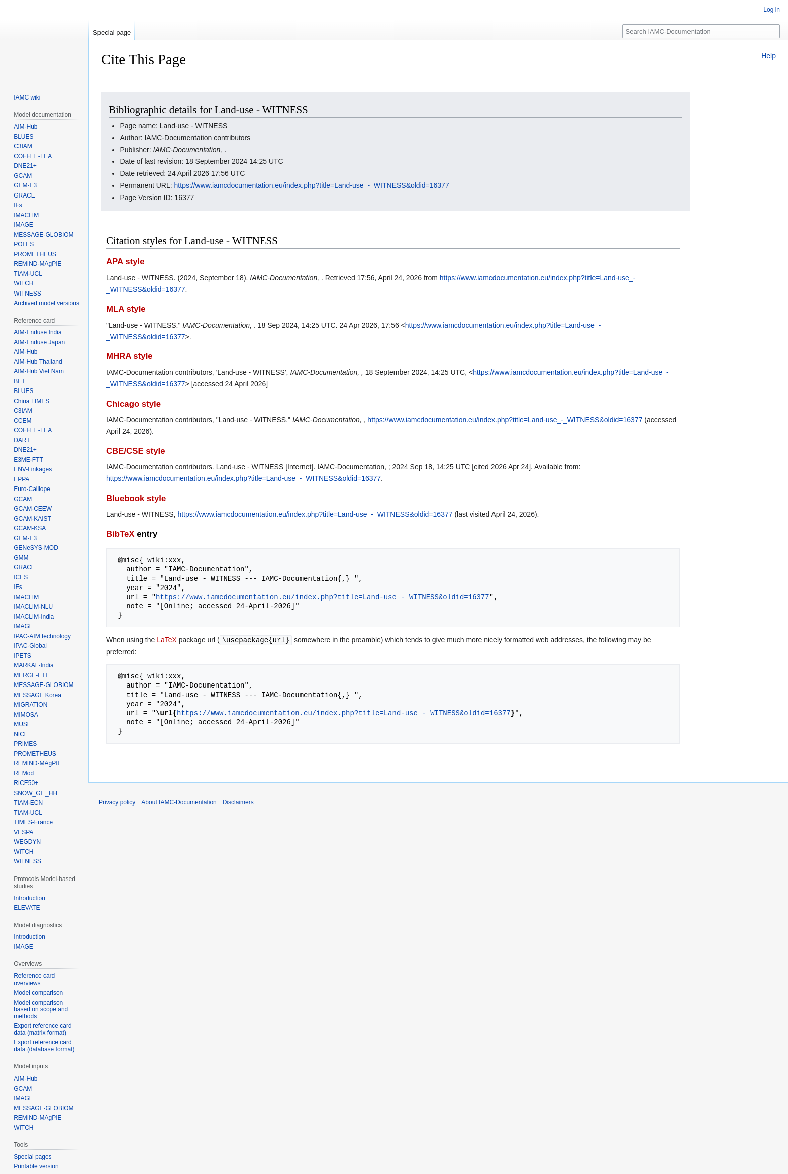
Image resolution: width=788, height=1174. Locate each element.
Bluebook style (136, 498)
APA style (125, 261)
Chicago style (133, 404)
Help (768, 56)
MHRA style (129, 356)
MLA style (126, 309)
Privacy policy (116, 801)
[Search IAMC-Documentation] (701, 31)
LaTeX (167, 640)
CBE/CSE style (135, 451)
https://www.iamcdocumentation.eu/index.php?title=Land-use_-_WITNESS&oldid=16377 (311, 185)
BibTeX (120, 534)
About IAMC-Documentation (178, 801)
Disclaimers (238, 801)
